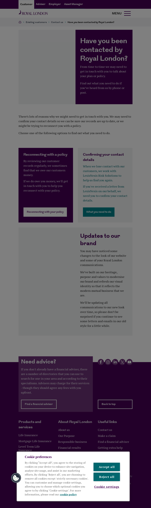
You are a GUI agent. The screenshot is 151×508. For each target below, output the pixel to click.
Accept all (107, 467)
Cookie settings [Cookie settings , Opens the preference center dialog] (106, 487)
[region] (73, 476)
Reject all (106, 477)
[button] (16, 478)
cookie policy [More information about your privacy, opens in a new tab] (68, 494)
